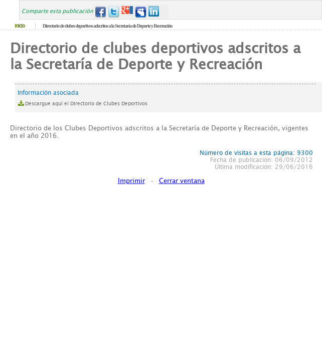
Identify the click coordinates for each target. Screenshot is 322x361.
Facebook (100, 12)
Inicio (20, 26)
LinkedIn (154, 12)
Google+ (127, 12)
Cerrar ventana (182, 181)
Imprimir (131, 181)
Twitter (113, 12)
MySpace (140, 12)
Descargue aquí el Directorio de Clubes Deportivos (86, 103)
